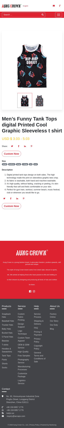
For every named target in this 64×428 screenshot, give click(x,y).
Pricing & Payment (38, 333)
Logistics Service (21, 381)
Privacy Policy (37, 340)
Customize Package (22, 375)
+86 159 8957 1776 (14, 407)
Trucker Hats (7, 325)
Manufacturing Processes (24, 368)
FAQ (36, 328)
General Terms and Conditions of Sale (39, 357)
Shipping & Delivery (38, 322)
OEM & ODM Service (23, 346)
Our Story (54, 321)
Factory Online (53, 315)
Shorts (5, 364)
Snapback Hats (6, 315)
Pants (4, 360)
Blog (52, 329)
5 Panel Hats (7, 337)
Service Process (37, 315)
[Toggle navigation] (58, 14)
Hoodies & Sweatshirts (7, 350)
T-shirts (5, 345)
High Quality (23, 352)
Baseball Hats (8, 321)
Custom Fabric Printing (21, 317)
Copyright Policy (38, 347)
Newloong (52, 425)
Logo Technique (22, 332)
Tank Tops (6, 356)
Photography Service (23, 361)
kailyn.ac (10, 413)
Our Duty (54, 325)
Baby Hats (6, 329)
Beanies (5, 341)
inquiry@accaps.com (16, 416)
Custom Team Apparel (24, 339)
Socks (4, 368)
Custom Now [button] (11, 153)
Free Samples (24, 356)
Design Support (21, 325)
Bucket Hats (7, 333)
